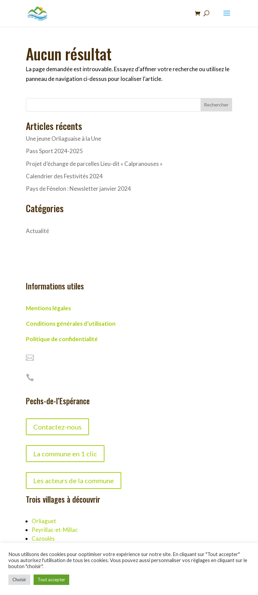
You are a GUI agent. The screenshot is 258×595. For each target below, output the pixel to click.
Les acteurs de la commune (73, 480)
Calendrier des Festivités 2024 (64, 176)
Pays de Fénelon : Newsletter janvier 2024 (78, 188)
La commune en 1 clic (65, 454)
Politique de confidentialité (62, 338)
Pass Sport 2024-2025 (54, 150)
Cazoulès (43, 538)
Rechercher (216, 104)
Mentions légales (48, 308)
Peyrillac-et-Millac (55, 529)
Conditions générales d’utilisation (71, 323)
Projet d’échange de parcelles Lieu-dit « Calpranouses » (94, 163)
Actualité (37, 230)
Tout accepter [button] (51, 579)
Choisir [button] (19, 579)
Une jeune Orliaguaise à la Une (63, 138)
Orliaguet (44, 520)
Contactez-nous (57, 427)
